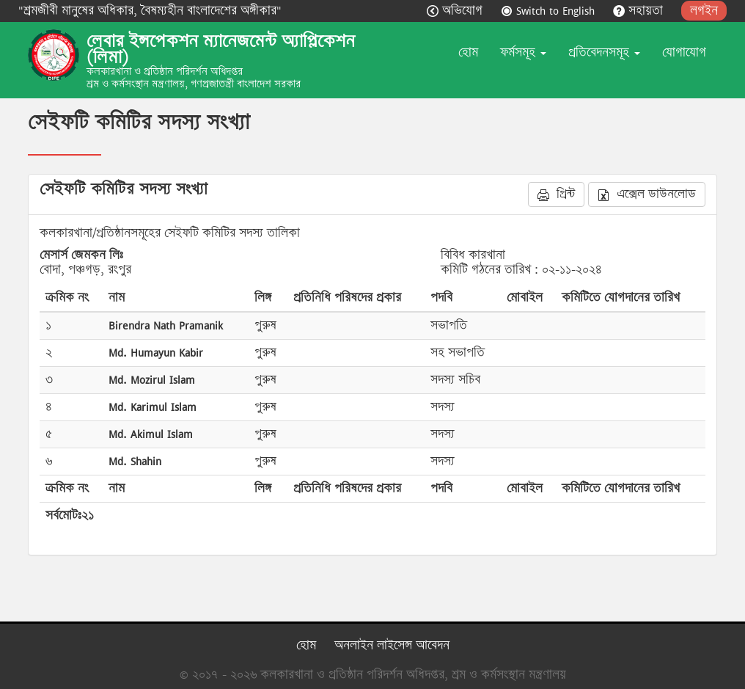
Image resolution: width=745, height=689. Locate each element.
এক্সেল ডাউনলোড (647, 194)
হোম (468, 52)
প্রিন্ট (556, 194)
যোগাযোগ (684, 52)
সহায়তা (640, 10)
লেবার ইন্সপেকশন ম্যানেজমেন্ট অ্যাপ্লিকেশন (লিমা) (221, 49)
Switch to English (549, 10)
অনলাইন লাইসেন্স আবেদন (391, 645)
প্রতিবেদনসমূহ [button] (604, 52)
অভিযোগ (456, 10)
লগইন (704, 10)
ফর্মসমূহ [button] (523, 52)
